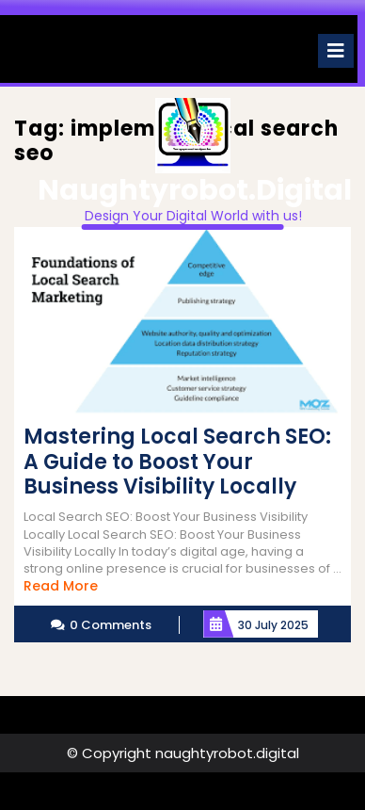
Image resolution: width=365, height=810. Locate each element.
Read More (61, 585)
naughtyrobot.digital (195, 190)
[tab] (336, 51)
